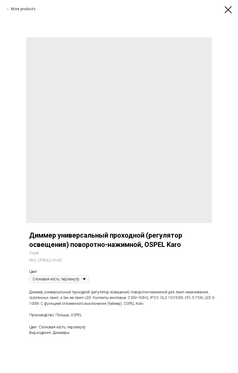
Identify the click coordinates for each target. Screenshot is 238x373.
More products (23, 9)
